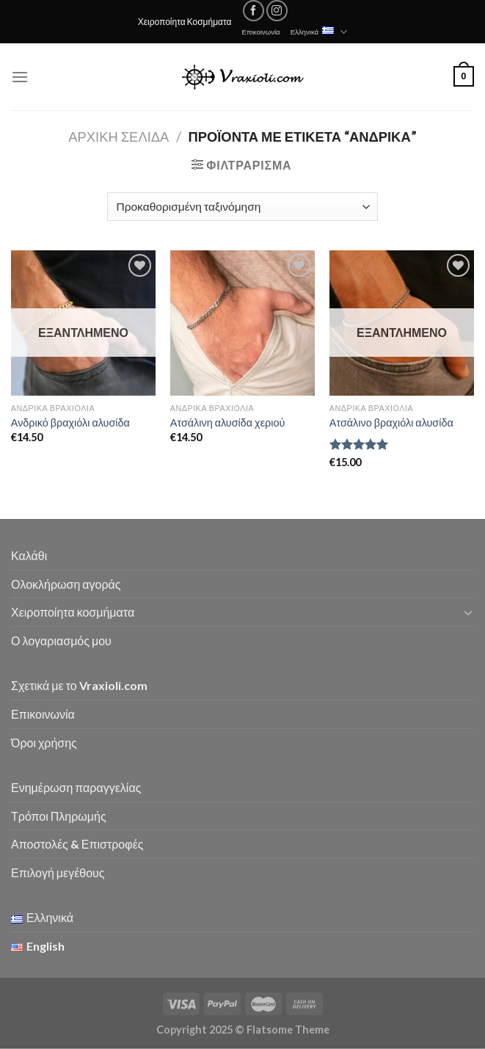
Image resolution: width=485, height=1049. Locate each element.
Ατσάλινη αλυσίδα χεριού (227, 422)
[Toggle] (468, 612)
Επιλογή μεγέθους (58, 872)
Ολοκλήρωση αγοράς (66, 584)
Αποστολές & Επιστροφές (77, 844)
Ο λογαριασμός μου (61, 640)
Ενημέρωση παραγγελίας (76, 787)
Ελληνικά (319, 32)
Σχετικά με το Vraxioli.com (79, 685)
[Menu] (20, 77)
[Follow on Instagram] (277, 10)
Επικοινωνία (261, 32)
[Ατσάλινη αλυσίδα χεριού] (242, 322)
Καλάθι (29, 555)
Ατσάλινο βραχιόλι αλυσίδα (391, 422)
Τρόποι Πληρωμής (58, 816)
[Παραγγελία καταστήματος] (242, 206)
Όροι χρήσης (44, 742)
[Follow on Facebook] (253, 10)
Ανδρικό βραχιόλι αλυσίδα (70, 422)
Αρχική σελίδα (118, 136)
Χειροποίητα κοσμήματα (72, 612)
